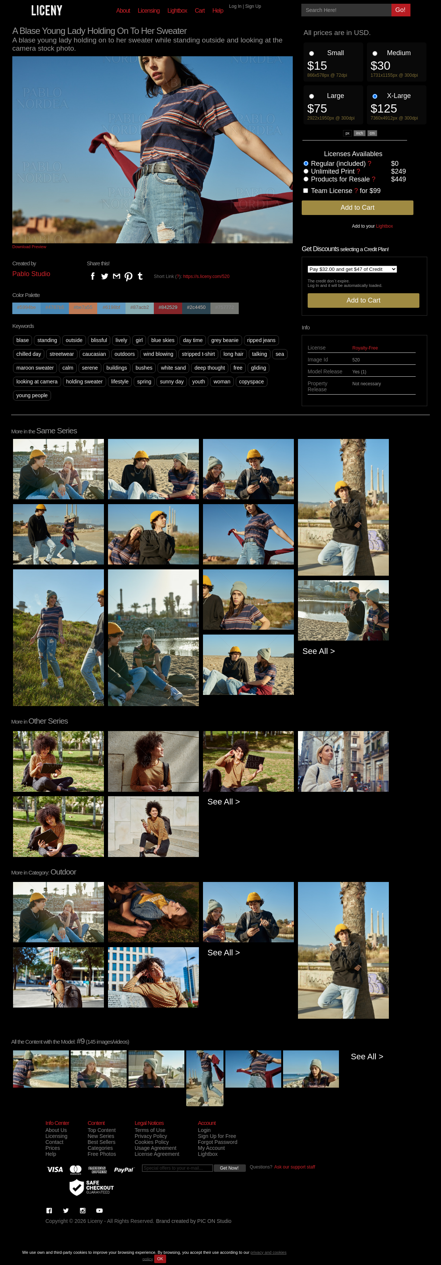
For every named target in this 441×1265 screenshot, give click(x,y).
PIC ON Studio (214, 1221)
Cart (199, 10)
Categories (100, 1148)
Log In (235, 6)
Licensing (149, 10)
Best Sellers (101, 1142)
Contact (54, 1142)
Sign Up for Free (217, 1136)
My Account (211, 1148)
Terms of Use (149, 1130)
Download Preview (29, 246)
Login (204, 1130)
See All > (318, 651)
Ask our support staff (294, 1167)
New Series (101, 1136)
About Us (56, 1130)
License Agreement (156, 1154)
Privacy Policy (150, 1136)
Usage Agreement (155, 1148)
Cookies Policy (151, 1142)
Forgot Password (217, 1142)
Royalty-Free (365, 348)
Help (217, 10)
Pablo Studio (31, 274)
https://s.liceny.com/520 (206, 276)
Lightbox (177, 10)
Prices (52, 1148)
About (123, 10)
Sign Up (253, 6)
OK (160, 1258)
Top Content (102, 1130)
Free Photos (102, 1154)
